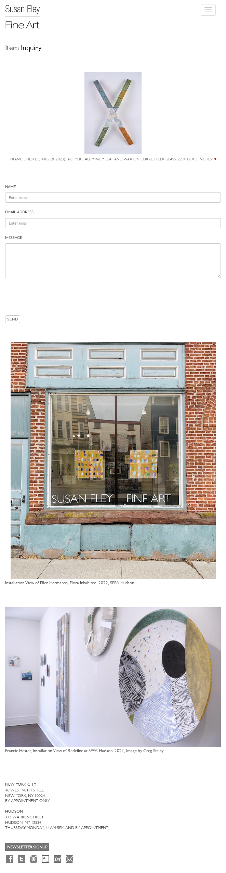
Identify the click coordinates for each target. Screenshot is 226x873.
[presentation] (57, 296)
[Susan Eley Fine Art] (25, 14)
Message (13, 238)
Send (12, 319)
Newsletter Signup (27, 847)
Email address (19, 212)
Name (10, 187)
